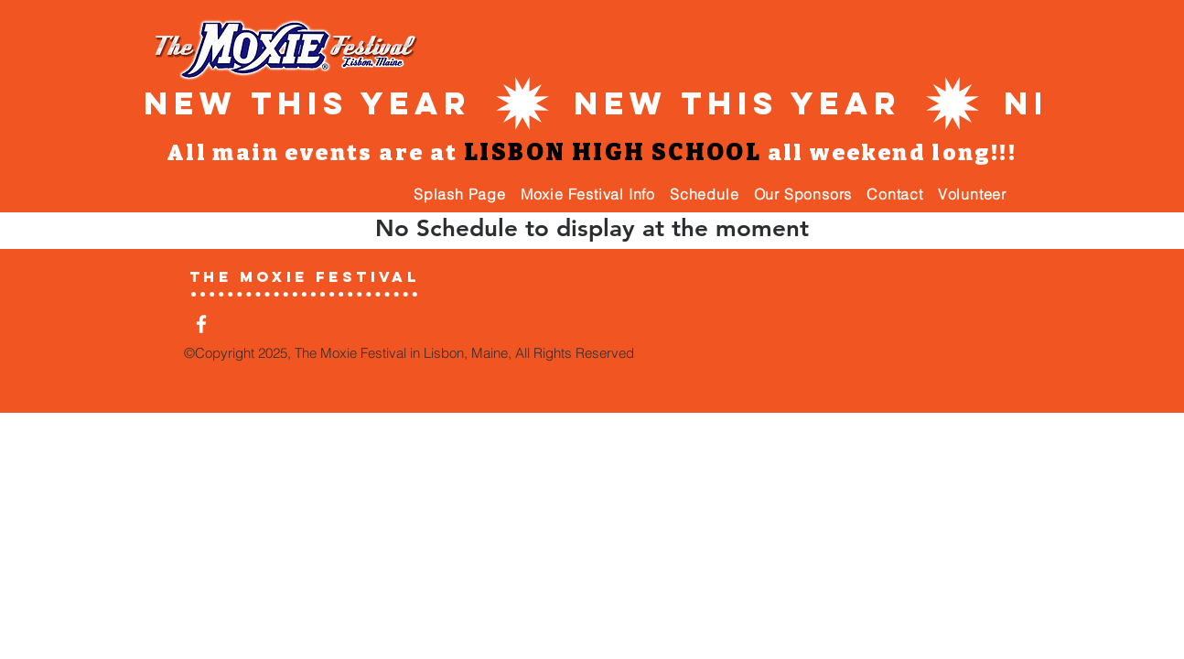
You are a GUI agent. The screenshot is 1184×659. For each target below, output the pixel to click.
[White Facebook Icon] (201, 324)
